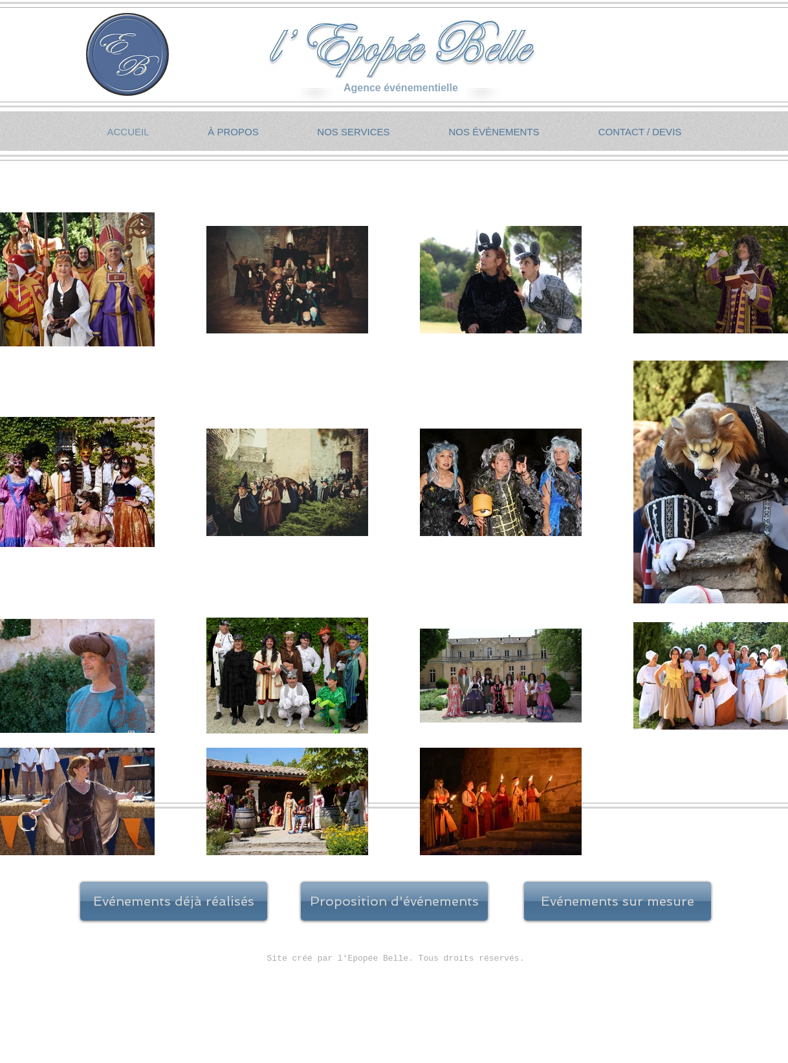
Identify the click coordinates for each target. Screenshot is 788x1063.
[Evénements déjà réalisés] (173, 901)
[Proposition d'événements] (394, 901)
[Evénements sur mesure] (617, 901)
